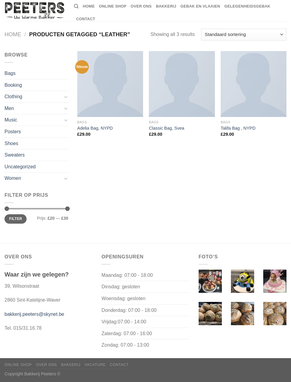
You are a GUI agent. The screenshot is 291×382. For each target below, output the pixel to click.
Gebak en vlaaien (200, 6)
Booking (13, 85)
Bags (10, 73)
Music (11, 119)
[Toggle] (65, 96)
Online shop (112, 6)
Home (13, 34)
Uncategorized (20, 166)
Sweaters (15, 154)
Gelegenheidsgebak (247, 6)
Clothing (13, 96)
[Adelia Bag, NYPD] (110, 84)
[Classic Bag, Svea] (182, 84)
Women (13, 178)
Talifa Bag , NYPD (238, 128)
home (88, 6)
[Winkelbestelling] (243, 34)
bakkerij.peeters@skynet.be (34, 314)
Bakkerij (166, 6)
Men (9, 108)
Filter (15, 219)
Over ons (141, 6)
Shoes (11, 143)
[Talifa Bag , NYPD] (253, 84)
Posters (13, 131)
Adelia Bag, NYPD (95, 128)
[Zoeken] (76, 6)
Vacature (95, 365)
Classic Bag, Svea (166, 128)
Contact (85, 19)
